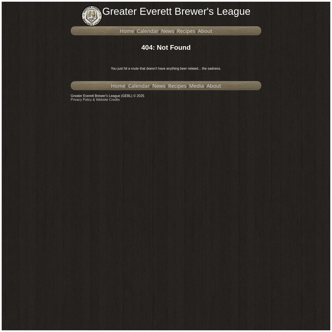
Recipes (186, 30)
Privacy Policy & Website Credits (95, 99)
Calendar (147, 30)
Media (196, 85)
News (167, 30)
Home (127, 30)
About (205, 30)
